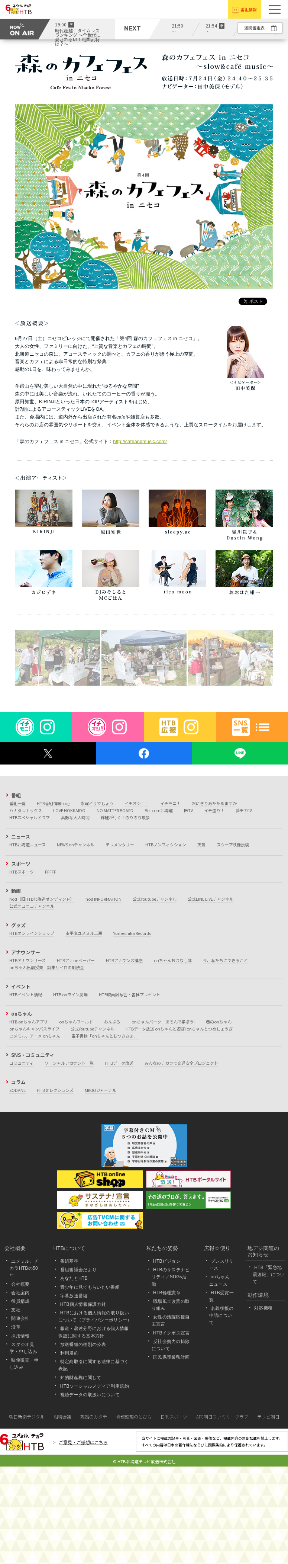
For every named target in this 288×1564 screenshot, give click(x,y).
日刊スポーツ (174, 1416)
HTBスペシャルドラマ (29, 817)
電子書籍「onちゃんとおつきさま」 (104, 1036)
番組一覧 (17, 803)
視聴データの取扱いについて (90, 1394)
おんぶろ (112, 1022)
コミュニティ (21, 1063)
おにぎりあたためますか (214, 803)
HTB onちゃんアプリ (28, 1022)
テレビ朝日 (268, 1416)
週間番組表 (254, 28)
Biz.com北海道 (159, 810)
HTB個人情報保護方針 (83, 1304)
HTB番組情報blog (53, 803)
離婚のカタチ (93, 1416)
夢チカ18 (244, 810)
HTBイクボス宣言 (171, 1333)
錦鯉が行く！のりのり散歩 (125, 817)
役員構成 (20, 1301)
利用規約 (69, 1353)
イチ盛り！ (214, 810)
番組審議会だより (78, 1269)
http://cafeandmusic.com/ (140, 441)
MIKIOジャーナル (100, 1090)
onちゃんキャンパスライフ (34, 1029)
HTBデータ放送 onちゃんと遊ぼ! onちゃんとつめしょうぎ (179, 1029)
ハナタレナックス (25, 810)
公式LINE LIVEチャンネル (210, 899)
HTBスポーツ (21, 872)
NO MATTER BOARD (115, 810)
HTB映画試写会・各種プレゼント (129, 994)
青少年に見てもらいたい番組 (90, 1287)
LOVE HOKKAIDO (69, 810)
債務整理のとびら (134, 1416)
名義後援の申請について (221, 1315)
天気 (201, 844)
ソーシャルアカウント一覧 (69, 1063)
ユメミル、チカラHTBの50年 (24, 1268)
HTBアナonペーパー (76, 960)
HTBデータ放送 (119, 1063)
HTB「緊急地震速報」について (269, 1274)
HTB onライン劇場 (70, 994)
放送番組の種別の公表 (83, 1344)
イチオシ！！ (136, 803)
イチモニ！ (170, 803)
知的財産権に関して (80, 1377)
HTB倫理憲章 (167, 1292)
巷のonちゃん (219, 1022)
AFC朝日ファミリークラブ (222, 1416)
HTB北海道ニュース (27, 844)
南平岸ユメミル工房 (83, 933)
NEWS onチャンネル (75, 844)
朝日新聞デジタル (27, 1416)
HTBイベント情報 (25, 994)
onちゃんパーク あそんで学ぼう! (163, 1022)
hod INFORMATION (103, 899)
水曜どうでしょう (97, 803)
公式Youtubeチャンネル (155, 899)
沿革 (15, 1327)
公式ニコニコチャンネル (31, 906)
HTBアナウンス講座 (124, 960)
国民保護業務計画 (171, 1357)
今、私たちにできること (225, 960)
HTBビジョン (167, 1261)
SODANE (17, 1090)
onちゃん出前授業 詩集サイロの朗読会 (46, 967)
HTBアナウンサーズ (27, 960)
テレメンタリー (120, 844)
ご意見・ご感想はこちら (83, 1442)
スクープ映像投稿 (233, 844)
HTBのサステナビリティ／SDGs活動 (171, 1276)
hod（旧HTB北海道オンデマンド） (41, 899)
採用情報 (20, 1336)
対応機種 (263, 1308)
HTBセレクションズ (55, 1090)
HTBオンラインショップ (31, 933)
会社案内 (20, 1292)
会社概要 (20, 1284)
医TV (188, 810)
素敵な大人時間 (75, 817)
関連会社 (20, 1318)
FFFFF (50, 872)
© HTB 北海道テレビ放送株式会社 (144, 1461)
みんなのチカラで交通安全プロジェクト (181, 1063)
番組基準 (69, 1261)
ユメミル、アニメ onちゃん (34, 1036)
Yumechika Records (132, 933)
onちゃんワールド (76, 1022)
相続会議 (62, 1416)
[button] (275, 9)
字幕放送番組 (74, 1295)
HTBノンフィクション (165, 844)
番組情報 (248, 9)
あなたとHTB (74, 1278)
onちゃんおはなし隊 (173, 960)
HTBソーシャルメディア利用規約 (94, 1386)
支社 (15, 1310)
